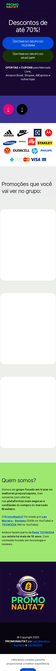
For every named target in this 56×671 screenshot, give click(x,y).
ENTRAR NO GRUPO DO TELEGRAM (28, 43)
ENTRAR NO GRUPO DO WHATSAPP (28, 55)
